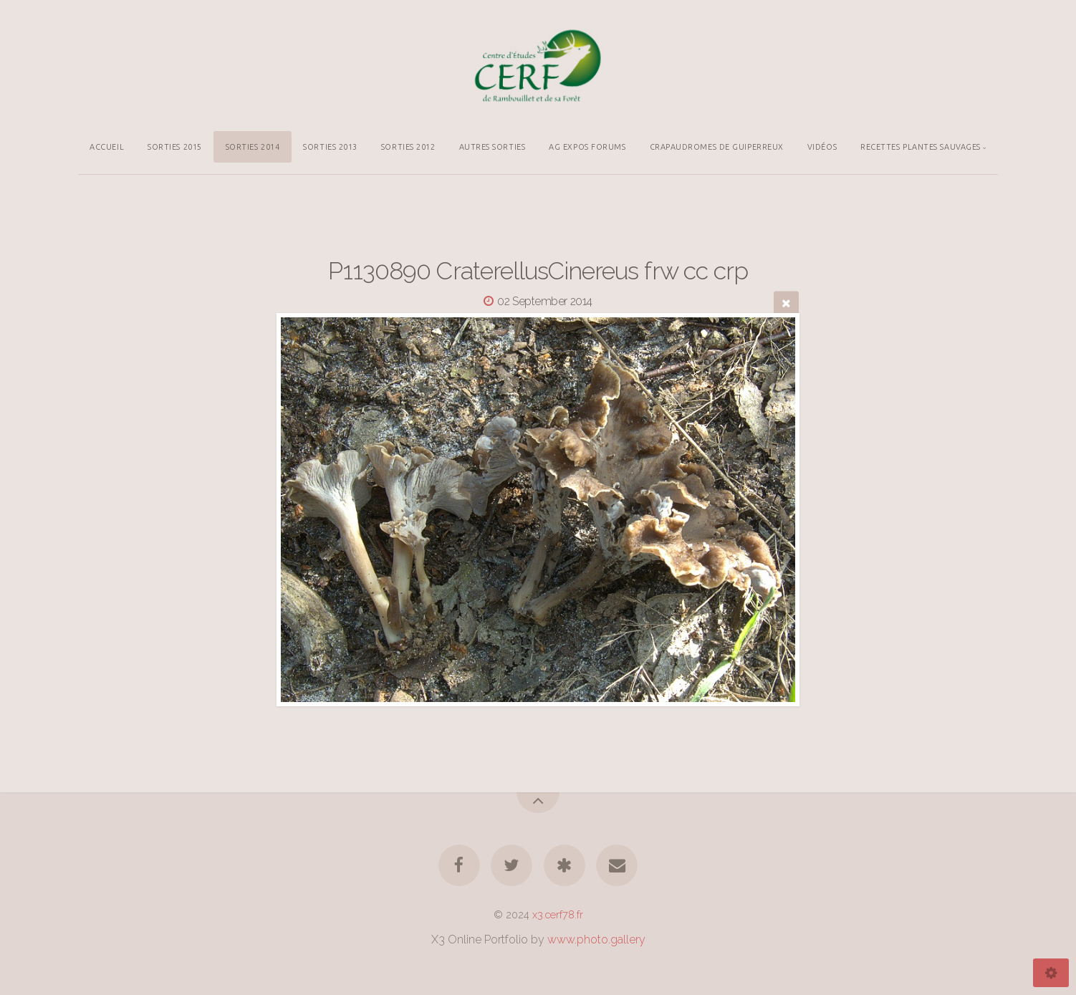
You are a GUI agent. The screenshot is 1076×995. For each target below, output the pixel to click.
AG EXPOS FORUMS (587, 147)
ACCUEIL (107, 147)
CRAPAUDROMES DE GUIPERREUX (717, 147)
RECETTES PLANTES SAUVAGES (920, 147)
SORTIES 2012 (408, 147)
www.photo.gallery (596, 939)
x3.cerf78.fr (557, 914)
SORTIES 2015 (175, 147)
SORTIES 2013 (330, 147)
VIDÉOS (822, 147)
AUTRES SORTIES (492, 147)
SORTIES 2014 (253, 147)
